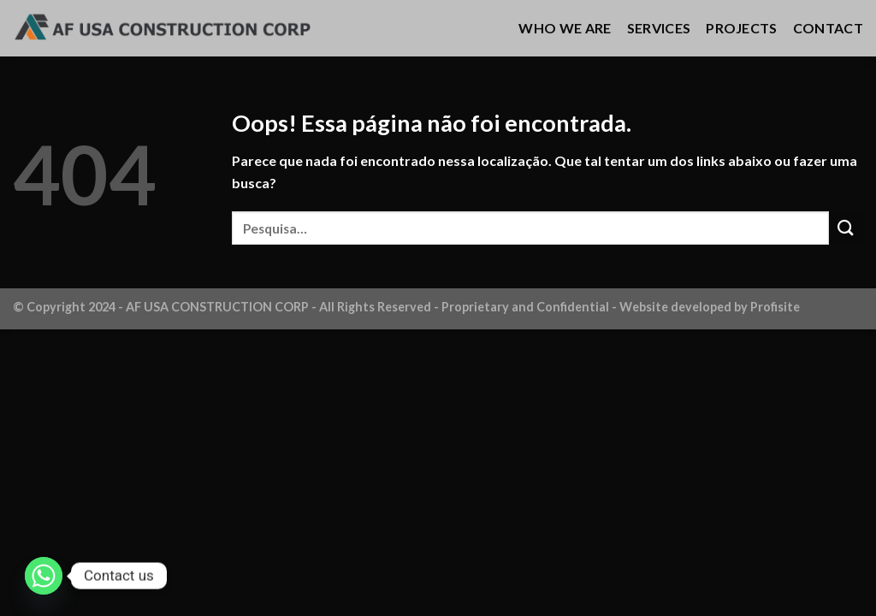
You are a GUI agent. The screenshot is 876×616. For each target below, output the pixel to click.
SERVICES (659, 28)
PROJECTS (742, 28)
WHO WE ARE (564, 28)
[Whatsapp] (43, 576)
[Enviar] (846, 228)
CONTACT (828, 28)
